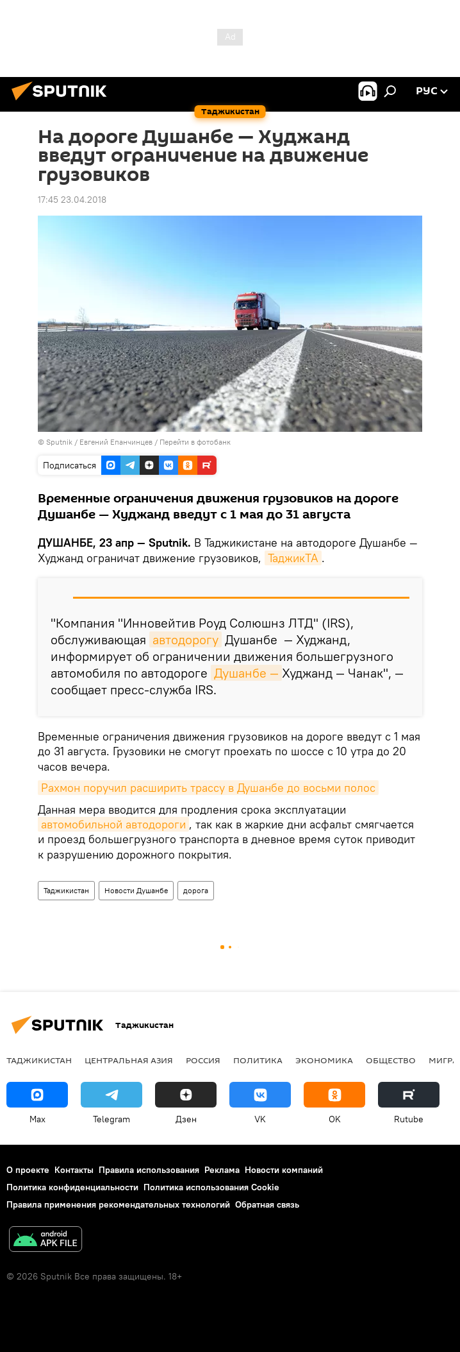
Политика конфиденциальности (72, 1187)
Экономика (324, 1060)
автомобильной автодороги (113, 824)
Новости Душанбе (136, 890)
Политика (258, 1060)
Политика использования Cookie (211, 1187)
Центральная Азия (129, 1060)
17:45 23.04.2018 (72, 199)
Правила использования (149, 1170)
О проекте (27, 1170)
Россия (203, 1060)
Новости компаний (284, 1170)
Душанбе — (246, 673)
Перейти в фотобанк (195, 442)
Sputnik (60, 442)
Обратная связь (267, 1204)
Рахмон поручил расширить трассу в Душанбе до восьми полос (208, 787)
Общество (391, 1060)
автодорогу (185, 639)
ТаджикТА (293, 558)
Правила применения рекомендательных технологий (118, 1204)
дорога (195, 890)
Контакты (74, 1170)
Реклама (222, 1170)
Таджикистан (66, 890)
